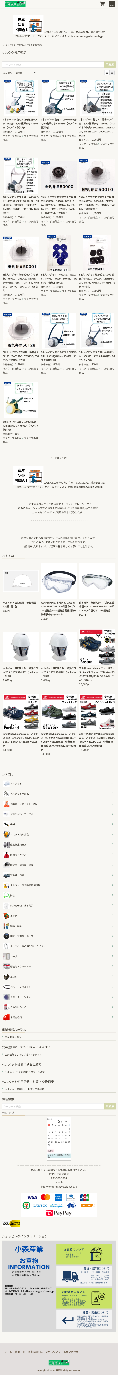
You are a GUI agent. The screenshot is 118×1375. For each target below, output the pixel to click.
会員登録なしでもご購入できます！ (23, 1054)
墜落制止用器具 (14, 845)
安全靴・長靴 (13, 875)
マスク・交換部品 (17, 45)
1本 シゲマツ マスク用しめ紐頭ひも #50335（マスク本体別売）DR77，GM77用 (97, 356)
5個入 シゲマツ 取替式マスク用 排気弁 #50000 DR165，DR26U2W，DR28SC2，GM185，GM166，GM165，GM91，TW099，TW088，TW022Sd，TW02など (59, 205)
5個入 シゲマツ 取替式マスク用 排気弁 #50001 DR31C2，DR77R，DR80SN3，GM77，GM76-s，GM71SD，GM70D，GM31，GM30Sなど (21, 282)
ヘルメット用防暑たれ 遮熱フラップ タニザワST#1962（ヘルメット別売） (20, 672)
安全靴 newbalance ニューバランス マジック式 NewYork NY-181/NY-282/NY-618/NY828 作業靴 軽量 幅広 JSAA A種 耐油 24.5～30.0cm (58, 741)
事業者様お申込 (13, 1037)
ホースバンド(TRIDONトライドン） (25, 946)
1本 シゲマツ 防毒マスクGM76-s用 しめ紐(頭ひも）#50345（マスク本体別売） (60, 123)
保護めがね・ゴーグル (18, 814)
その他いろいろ (14, 1007)
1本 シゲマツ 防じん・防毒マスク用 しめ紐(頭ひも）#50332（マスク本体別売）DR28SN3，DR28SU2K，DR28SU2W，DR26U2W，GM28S (97, 127)
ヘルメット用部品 (16, 794)
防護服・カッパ (14, 855)
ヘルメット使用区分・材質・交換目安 (24, 1089)
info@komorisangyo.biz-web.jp (85, 36)
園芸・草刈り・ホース (18, 936)
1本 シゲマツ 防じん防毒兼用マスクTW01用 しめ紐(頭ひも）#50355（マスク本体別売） (20, 123)
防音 (9, 895)
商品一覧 (20, 1351)
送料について (53, 1351)
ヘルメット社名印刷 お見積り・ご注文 (25, 1071)
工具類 (10, 977)
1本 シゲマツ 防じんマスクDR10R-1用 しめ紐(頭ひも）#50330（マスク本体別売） (59, 356)
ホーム (4, 45)
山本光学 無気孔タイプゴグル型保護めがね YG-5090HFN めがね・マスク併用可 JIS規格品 (96, 606)
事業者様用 (12, 1017)
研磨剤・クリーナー (17, 966)
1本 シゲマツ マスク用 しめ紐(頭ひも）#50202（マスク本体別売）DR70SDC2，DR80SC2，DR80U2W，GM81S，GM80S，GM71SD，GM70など (21, 205)
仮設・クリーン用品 (17, 997)
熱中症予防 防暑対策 (18, 905)
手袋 (9, 824)
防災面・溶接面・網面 (18, 865)
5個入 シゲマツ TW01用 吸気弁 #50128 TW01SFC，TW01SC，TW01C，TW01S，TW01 (21, 356)
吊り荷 (10, 916)
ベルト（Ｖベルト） (17, 987)
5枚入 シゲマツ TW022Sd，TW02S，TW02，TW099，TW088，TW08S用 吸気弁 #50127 (59, 278)
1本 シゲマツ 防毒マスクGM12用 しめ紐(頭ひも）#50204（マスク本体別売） (21, 425)
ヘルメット (16, 783)
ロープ (10, 956)
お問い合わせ (71, 1351)
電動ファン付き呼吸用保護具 (21, 885)
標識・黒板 (12, 926)
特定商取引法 (35, 1351)
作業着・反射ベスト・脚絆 (20, 804)
